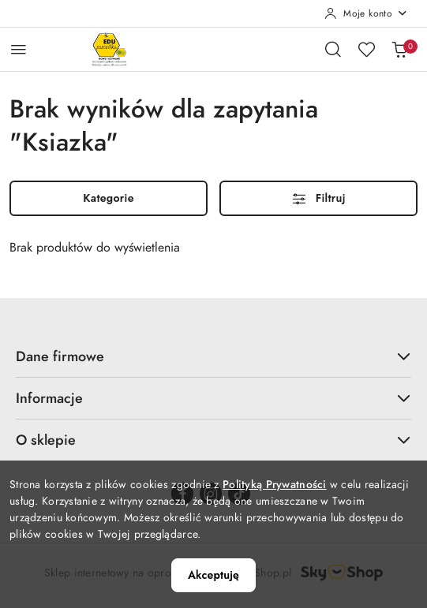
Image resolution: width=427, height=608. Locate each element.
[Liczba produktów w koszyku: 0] (399, 49)
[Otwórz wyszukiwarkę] (333, 49)
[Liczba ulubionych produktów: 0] (366, 49)
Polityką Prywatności (275, 484)
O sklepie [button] (213, 439)
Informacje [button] (213, 398)
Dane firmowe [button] (213, 356)
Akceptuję (213, 575)
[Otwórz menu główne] (18, 49)
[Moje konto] (366, 13)
